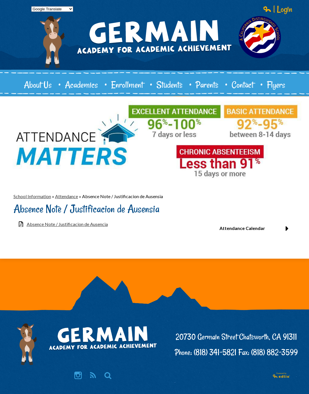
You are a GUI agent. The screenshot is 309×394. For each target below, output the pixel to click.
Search (107, 376)
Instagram (78, 376)
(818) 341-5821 (215, 352)
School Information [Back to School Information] (32, 196)
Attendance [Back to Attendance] (66, 196)
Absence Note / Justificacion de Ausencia (67, 224)
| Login (277, 9)
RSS (92, 376)
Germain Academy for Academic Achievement (154, 56)
